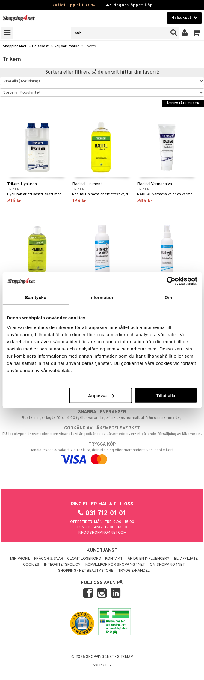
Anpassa (101, 395)
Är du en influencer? (148, 558)
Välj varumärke (66, 46)
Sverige (102, 665)
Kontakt (114, 558)
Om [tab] (168, 297)
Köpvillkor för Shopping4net (115, 564)
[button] (196, 33)
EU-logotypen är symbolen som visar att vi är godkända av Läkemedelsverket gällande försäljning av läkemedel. (102, 431)
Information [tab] (102, 297)
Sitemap (125, 657)
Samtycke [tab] (35, 297)
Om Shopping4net (167, 564)
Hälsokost (40, 46)
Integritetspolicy (62, 564)
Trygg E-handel (134, 570)
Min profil (20, 558)
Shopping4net (14, 46)
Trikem (90, 46)
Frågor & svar (48, 558)
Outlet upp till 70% (73, 5)
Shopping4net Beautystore (85, 570)
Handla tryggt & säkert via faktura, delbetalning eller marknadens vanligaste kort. (102, 451)
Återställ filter (183, 103)
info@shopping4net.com (102, 532)
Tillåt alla (165, 395)
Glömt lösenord (84, 558)
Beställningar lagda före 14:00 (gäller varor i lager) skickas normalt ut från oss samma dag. (102, 414)
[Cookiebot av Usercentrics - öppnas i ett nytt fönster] (171, 281)
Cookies (31, 564)
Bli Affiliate (186, 558)
